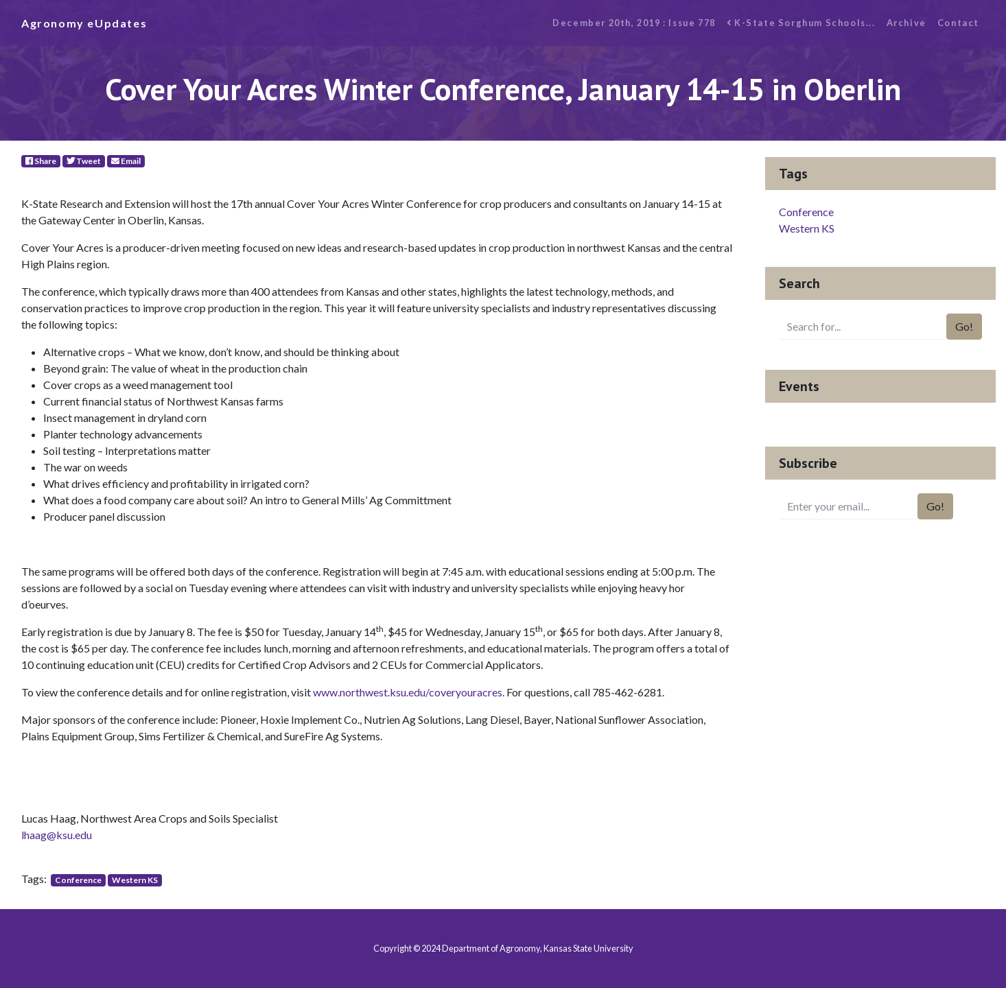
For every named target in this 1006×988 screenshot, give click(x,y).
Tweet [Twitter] (84, 161)
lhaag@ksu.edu (56, 834)
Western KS (135, 880)
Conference (78, 880)
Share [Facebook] (40, 161)
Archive (906, 22)
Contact (958, 22)
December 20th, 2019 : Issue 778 (634, 22)
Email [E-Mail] (126, 161)
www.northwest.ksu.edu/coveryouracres (407, 691)
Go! (964, 326)
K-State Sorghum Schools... (801, 22)
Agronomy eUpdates (84, 23)
